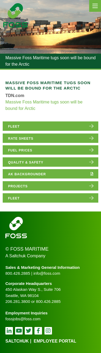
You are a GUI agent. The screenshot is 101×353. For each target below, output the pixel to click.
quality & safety (25, 162)
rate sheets (20, 138)
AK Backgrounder (27, 174)
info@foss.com (46, 273)
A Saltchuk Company (25, 256)
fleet (14, 126)
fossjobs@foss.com (22, 319)
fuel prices (20, 150)
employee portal (55, 341)
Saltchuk (17, 341)
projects (18, 186)
